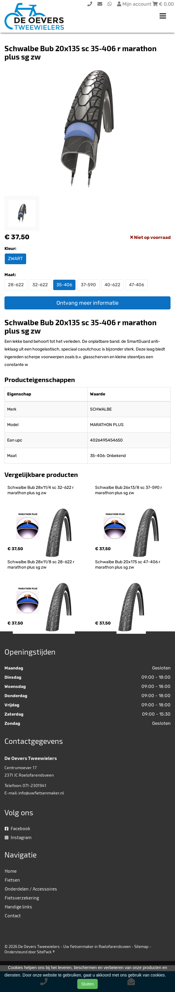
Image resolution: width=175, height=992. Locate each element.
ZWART (15, 258)
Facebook (17, 828)
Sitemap (141, 946)
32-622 (40, 284)
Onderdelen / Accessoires (31, 888)
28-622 (16, 284)
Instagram (18, 837)
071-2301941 (34, 785)
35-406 (64, 284)
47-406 (136, 284)
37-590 (88, 284)
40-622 (112, 284)
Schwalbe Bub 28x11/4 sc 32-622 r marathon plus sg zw (41, 490)
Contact (13, 915)
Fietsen (12, 880)
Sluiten (87, 984)
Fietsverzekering (22, 897)
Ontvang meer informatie (87, 303)
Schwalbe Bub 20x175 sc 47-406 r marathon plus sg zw (128, 564)
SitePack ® (46, 951)
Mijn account (134, 4)
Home (11, 871)
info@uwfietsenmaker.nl (41, 792)
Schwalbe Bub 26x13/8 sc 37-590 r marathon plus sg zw (129, 490)
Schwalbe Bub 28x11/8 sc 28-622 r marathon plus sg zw (41, 564)
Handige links (18, 906)
